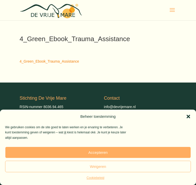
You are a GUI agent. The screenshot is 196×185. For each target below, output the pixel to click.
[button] (188, 116)
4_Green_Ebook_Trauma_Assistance (49, 61)
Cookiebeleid (95, 178)
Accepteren (98, 152)
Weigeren (98, 166)
